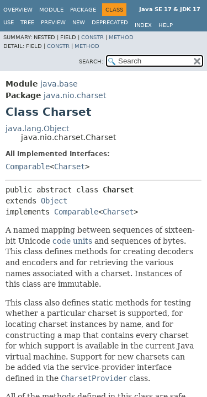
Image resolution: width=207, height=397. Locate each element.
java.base (59, 83)
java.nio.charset (75, 95)
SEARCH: (91, 61)
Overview (18, 10)
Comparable (28, 166)
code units (72, 241)
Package (83, 10)
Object (54, 200)
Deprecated (110, 22)
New (78, 22)
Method (121, 37)
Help (165, 25)
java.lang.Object (37, 128)
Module (51, 10)
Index (143, 25)
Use (8, 22)
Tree (27, 22)
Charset (69, 166)
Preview (53, 22)
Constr (92, 37)
